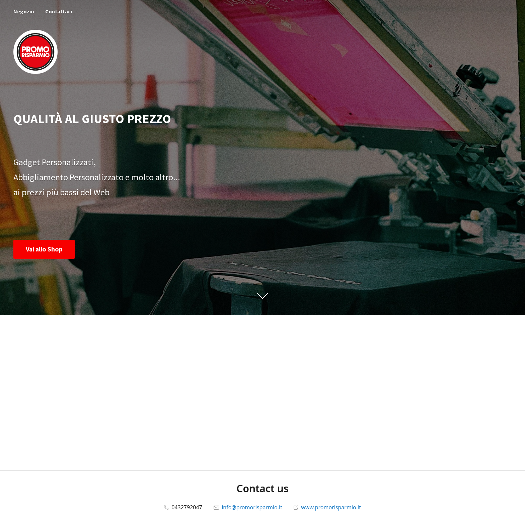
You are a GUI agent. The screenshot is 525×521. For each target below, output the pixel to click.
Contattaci (58, 11)
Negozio (23, 11)
